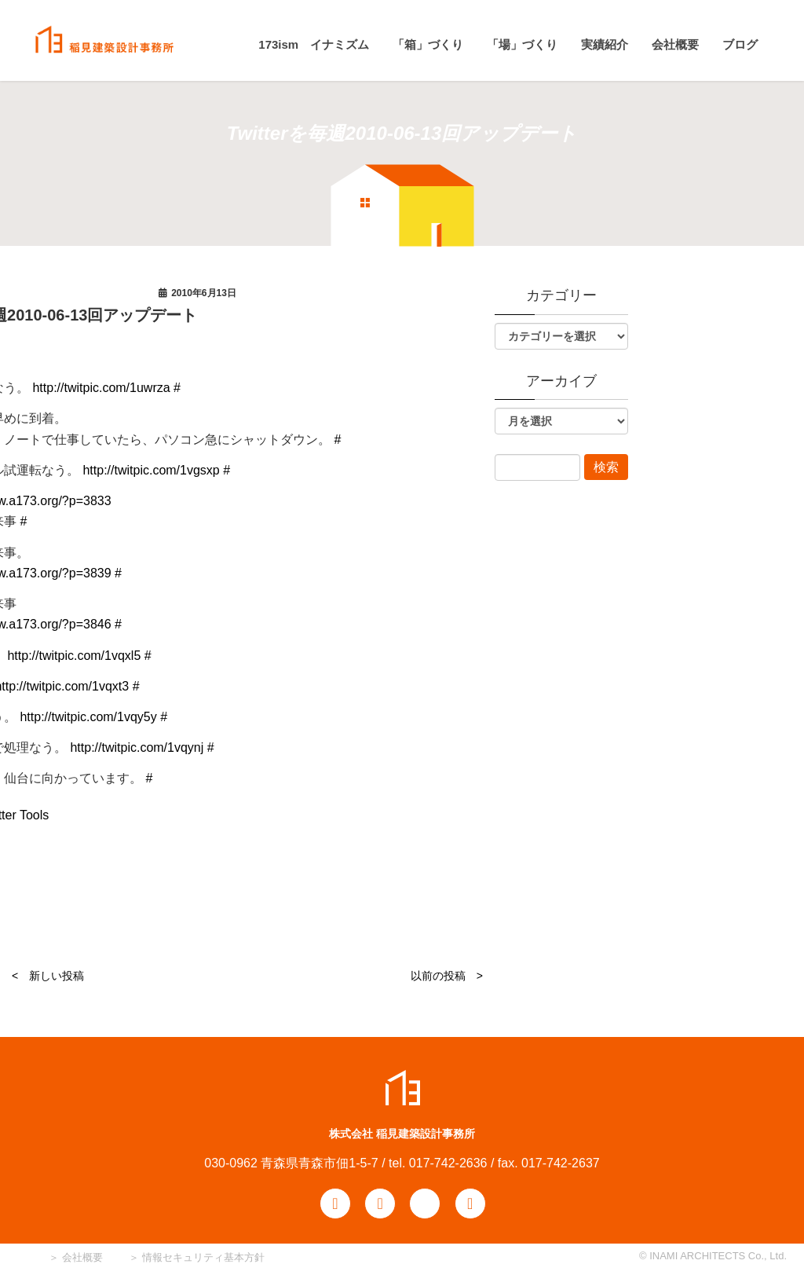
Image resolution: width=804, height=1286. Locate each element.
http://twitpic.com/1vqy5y (88, 717)
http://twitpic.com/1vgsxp (150, 470)
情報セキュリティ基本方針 (203, 1257)
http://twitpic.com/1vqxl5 (74, 655)
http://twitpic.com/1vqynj (136, 747)
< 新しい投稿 (48, 975)
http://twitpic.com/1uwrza (101, 387)
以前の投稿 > (447, 975)
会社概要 (81, 1257)
